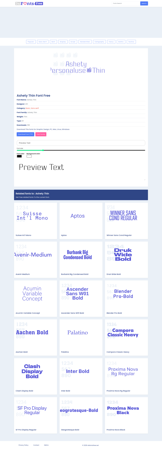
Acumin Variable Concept (28, 313)
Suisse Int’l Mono (23, 235)
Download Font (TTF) (25, 134)
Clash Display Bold (24, 391)
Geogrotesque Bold (70, 429)
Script (73, 42)
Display (63, 42)
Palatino (65, 352)
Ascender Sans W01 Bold (72, 313)
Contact (36, 445)
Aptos (64, 235)
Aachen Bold (21, 352)
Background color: (33, 154)
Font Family (41, 134)
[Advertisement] (81, 22)
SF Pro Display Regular (26, 429)
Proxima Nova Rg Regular (118, 391)
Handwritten (85, 42)
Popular (31, 42)
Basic (28, 108)
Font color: (20, 154)
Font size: (20, 148)
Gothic (121, 42)
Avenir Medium (23, 274)
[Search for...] (126, 3)
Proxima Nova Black (116, 429)
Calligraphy (99, 42)
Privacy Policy (23, 445)
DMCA (46, 445)
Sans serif (43, 42)
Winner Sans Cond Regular (119, 235)
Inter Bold (65, 391)
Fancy (111, 42)
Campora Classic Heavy (118, 352)
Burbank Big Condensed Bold (74, 274)
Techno (131, 42)
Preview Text (81, 170)
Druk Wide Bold (114, 274)
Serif (53, 42)
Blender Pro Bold (114, 313)
